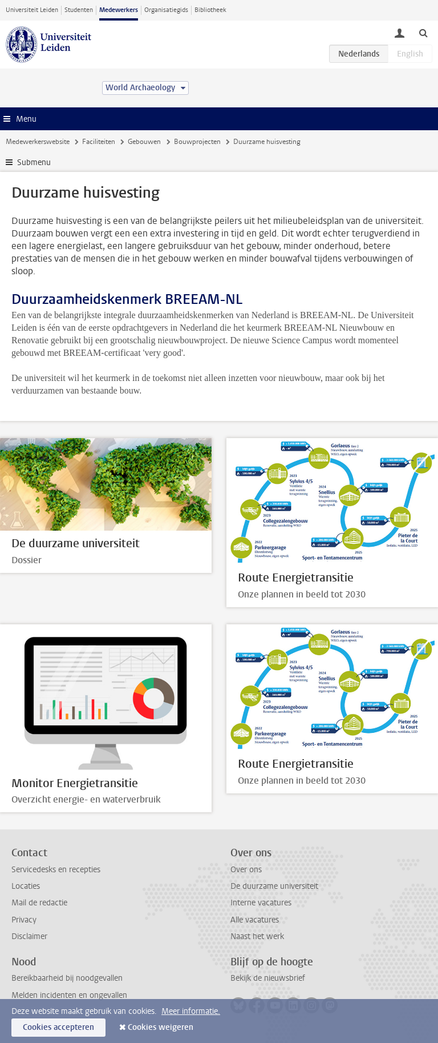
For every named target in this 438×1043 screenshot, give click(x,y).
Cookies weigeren (160, 1027)
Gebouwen (144, 141)
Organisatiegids (166, 10)
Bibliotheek (210, 10)
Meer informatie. (190, 1011)
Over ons (246, 869)
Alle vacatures (254, 919)
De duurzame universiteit (274, 886)
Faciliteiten (98, 141)
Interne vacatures (260, 902)
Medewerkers (118, 10)
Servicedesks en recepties (55, 869)
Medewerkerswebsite (38, 141)
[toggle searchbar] (423, 32)
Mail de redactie (39, 902)
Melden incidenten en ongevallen (69, 995)
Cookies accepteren (58, 1027)
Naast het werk (257, 936)
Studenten (78, 10)
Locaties (25, 886)
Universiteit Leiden (32, 10)
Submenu (34, 162)
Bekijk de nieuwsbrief (267, 978)
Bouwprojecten (197, 141)
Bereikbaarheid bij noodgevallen (67, 978)
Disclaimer (29, 936)
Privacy (23, 919)
